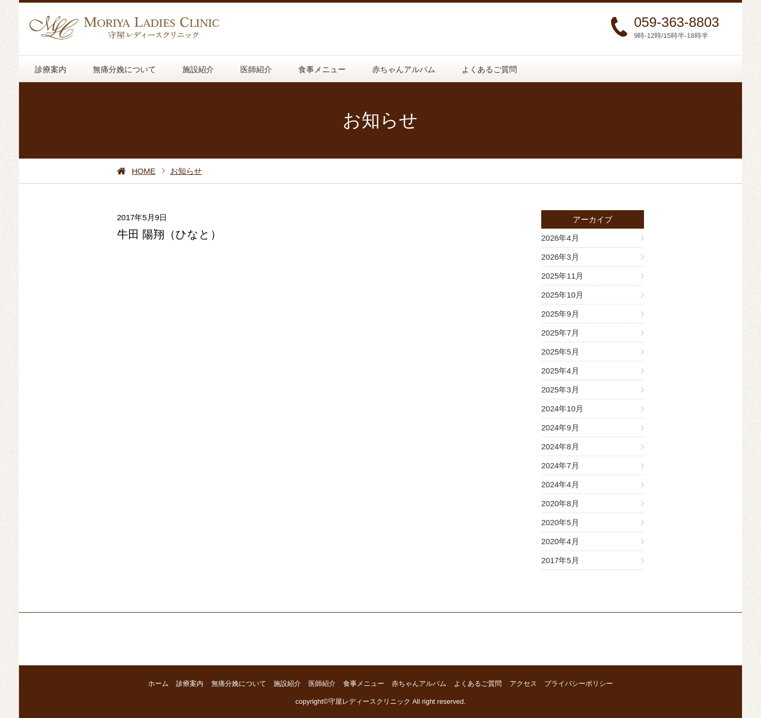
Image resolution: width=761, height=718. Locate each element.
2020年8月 (560, 503)
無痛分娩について (124, 69)
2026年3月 (560, 256)
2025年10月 (562, 294)
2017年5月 (560, 560)
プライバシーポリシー (578, 683)
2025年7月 (560, 332)
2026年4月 (560, 237)
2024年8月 (560, 446)
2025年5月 (560, 351)
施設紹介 (198, 69)
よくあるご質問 (489, 69)
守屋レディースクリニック (369, 701)
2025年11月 (562, 275)
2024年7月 (560, 465)
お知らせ (186, 170)
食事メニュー (322, 69)
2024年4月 (560, 484)
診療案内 (50, 69)
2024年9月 (560, 427)
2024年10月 (562, 408)
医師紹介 (256, 69)
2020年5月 (560, 522)
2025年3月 (560, 389)
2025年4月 (560, 370)
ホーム (158, 683)
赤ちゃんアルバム (403, 69)
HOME (143, 170)
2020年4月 (560, 541)
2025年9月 (560, 313)
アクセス (523, 683)
